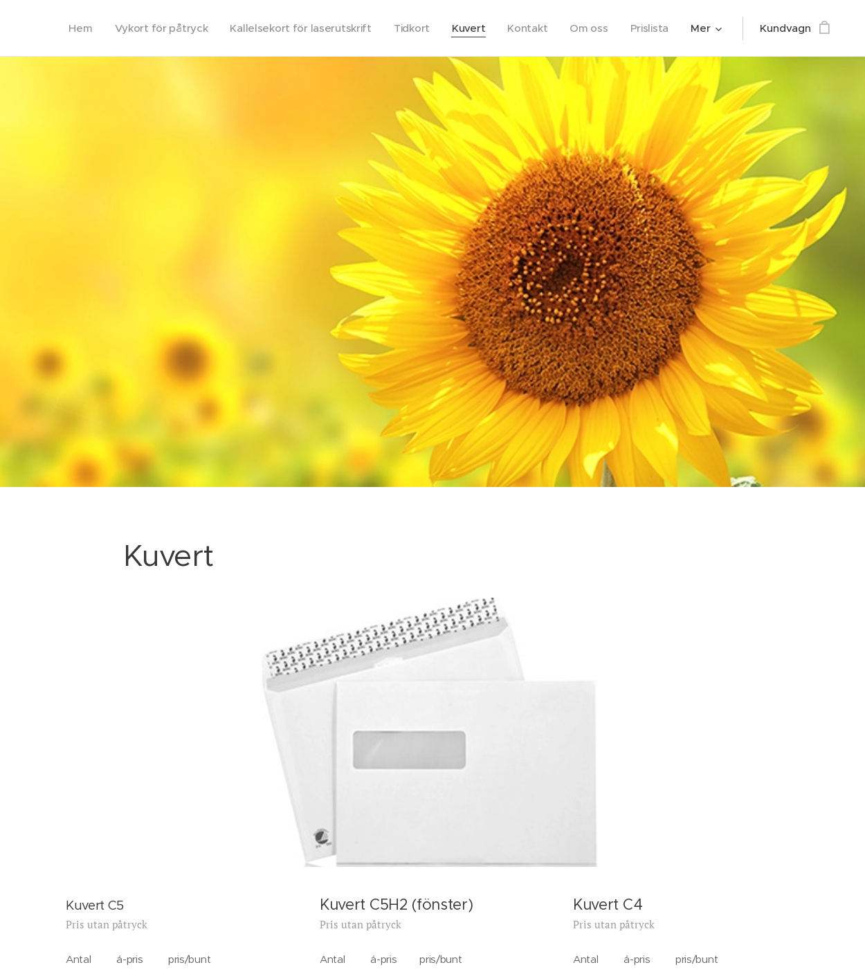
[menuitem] (67, 28)
